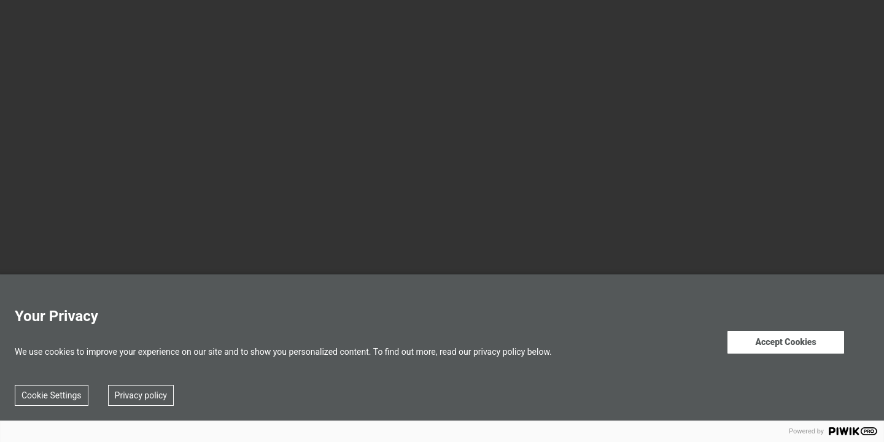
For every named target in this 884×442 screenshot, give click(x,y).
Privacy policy (141, 395)
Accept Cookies (785, 342)
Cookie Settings (51, 395)
